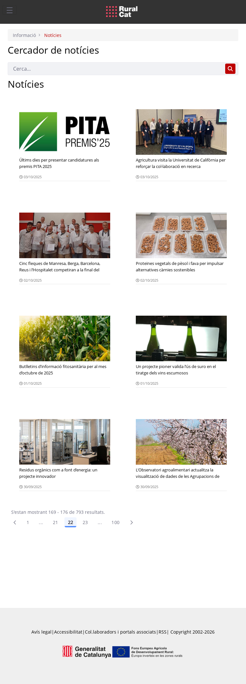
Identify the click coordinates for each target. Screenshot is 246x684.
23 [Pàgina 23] (85, 522)
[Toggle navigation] (10, 10)
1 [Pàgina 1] (28, 522)
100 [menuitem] (115, 522)
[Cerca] (115, 68)
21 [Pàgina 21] (55, 522)
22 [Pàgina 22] (70, 522)
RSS (163, 632)
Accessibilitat (68, 632)
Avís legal (41, 632)
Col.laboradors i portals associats (120, 632)
